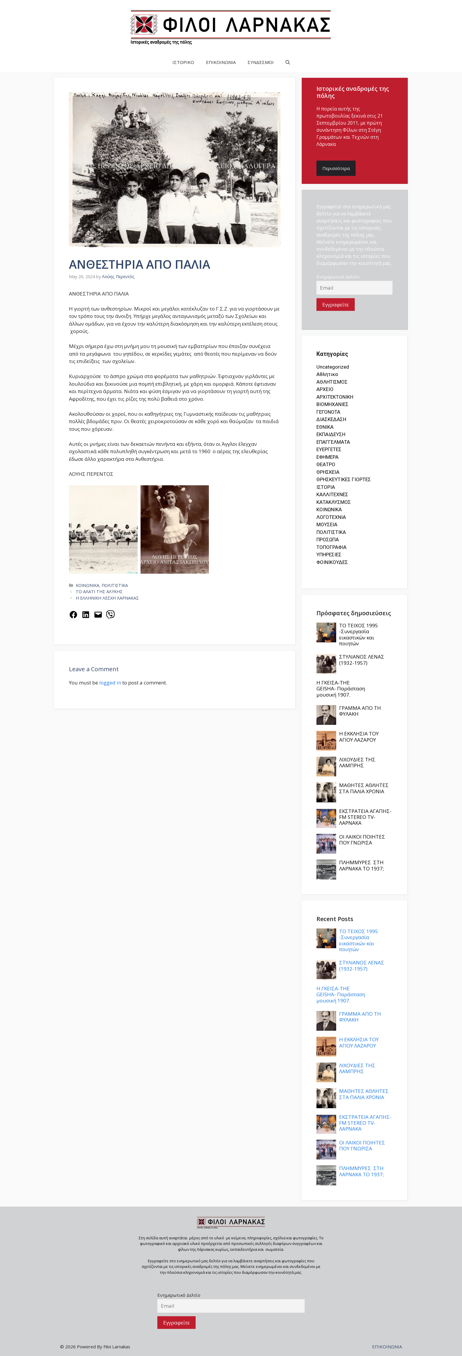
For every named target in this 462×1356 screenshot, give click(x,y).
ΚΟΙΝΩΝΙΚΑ (87, 585)
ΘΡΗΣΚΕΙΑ (327, 472)
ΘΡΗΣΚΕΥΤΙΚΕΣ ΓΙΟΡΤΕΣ (343, 479)
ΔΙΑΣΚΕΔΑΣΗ (331, 419)
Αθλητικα (327, 374)
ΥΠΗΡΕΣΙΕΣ (328, 554)
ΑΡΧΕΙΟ (325, 389)
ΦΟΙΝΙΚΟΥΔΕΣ (332, 562)
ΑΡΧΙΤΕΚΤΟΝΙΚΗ (334, 397)
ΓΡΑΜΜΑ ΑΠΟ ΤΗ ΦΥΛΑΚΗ (360, 711)
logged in (110, 682)
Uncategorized (332, 367)
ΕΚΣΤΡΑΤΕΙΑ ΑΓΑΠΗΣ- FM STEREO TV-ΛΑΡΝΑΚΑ (365, 817)
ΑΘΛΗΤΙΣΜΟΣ (332, 382)
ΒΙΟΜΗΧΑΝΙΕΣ (332, 404)
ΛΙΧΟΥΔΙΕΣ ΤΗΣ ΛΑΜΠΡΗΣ (357, 762)
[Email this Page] (98, 614)
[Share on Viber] (110, 614)
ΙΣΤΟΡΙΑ (325, 487)
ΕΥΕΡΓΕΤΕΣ (328, 449)
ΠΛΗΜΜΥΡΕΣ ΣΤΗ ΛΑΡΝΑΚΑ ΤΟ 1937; (361, 865)
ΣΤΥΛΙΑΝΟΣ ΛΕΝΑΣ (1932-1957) (361, 659)
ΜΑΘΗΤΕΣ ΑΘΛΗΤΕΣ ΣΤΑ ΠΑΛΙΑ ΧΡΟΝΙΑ (364, 788)
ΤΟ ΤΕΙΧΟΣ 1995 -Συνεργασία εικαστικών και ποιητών (358, 634)
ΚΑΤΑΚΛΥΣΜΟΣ (333, 502)
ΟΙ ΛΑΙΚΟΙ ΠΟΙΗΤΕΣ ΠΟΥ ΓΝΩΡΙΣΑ (362, 839)
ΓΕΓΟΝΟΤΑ (328, 412)
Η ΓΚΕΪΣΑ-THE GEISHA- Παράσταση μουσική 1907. (340, 688)
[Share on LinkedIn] (85, 614)
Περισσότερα (336, 168)
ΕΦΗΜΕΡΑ (327, 457)
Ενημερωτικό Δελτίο (337, 277)
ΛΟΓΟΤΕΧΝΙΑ (331, 517)
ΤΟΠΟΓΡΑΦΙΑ (331, 547)
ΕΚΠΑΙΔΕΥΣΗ (330, 434)
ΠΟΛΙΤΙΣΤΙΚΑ (115, 585)
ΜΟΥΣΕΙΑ (326, 524)
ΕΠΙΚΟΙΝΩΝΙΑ (221, 62)
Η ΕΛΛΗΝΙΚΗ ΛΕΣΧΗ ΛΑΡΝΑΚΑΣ (107, 598)
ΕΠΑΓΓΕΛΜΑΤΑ (333, 442)
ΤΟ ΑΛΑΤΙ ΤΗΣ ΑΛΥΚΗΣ (99, 591)
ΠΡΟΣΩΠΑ (327, 539)
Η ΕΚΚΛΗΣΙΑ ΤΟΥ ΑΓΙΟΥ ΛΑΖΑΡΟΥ (359, 736)
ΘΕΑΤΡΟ (325, 464)
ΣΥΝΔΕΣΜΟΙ (261, 62)
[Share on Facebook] (73, 614)
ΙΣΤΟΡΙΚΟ (183, 62)
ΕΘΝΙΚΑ (325, 427)
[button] (288, 62)
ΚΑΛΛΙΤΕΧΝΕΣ (332, 494)
